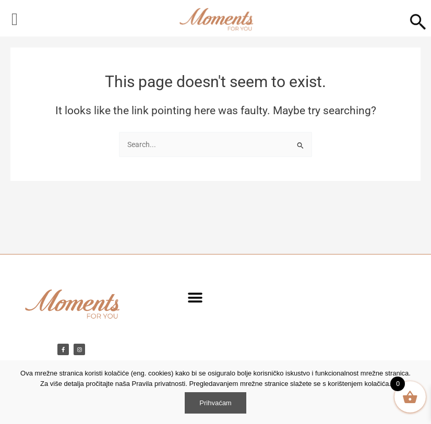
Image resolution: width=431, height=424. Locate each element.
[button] (195, 297)
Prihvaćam (215, 403)
